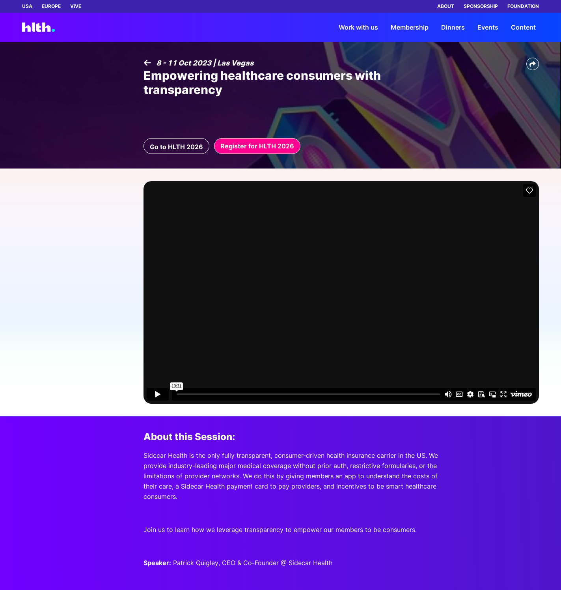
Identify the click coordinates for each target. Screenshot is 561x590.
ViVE (75, 6)
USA (27, 6)
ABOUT (445, 6)
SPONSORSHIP (481, 6)
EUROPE (51, 6)
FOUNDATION (523, 6)
